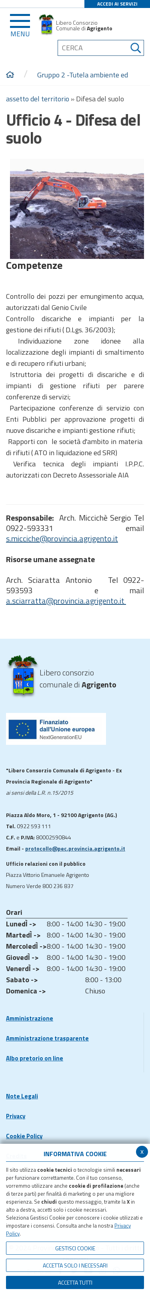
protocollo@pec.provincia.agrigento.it (75, 848)
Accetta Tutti (75, 1282)
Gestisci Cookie (75, 1248)
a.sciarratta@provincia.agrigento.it (66, 600)
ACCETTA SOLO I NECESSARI (75, 1265)
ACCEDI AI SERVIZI (117, 4)
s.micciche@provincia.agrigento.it (62, 538)
